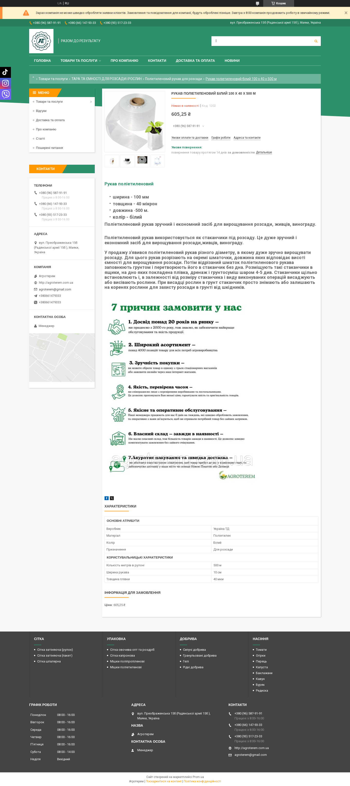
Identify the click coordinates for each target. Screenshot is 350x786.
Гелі (186, 661)
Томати (261, 649)
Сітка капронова (122, 655)
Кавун (260, 679)
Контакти (157, 61)
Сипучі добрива (194, 649)
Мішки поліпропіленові (127, 661)
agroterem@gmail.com (55, 289)
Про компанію (124, 61)
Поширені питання (49, 148)
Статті (40, 138)
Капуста (262, 667)
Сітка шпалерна (49, 661)
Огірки (260, 655)
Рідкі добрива (193, 667)
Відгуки (41, 111)
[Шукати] (316, 41)
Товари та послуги (79, 61)
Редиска (262, 690)
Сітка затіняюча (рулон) (55, 649)
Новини (232, 61)
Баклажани (264, 673)
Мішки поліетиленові (126, 667)
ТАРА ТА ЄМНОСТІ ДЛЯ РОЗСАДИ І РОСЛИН (106, 79)
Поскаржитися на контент (164, 781)
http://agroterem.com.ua (56, 282)
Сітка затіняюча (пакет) (54, 655)
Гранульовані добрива (200, 655)
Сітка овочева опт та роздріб (132, 649)
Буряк (260, 685)
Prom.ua (198, 777)
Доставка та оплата (195, 61)
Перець (261, 661)
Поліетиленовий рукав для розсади (173, 79)
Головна (42, 61)
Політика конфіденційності (202, 781)
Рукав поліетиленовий (129, 183)
